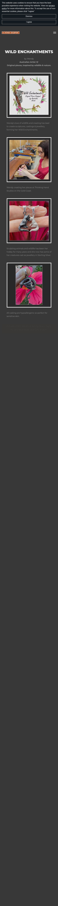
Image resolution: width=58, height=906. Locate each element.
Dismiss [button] (29, 16)
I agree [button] (29, 22)
